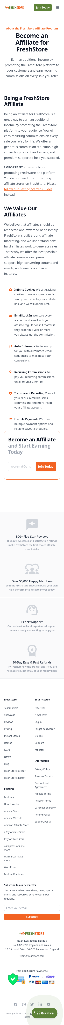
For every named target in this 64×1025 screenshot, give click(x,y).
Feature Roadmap (14, 874)
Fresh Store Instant (14, 777)
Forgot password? (45, 728)
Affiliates (40, 749)
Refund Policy (42, 814)
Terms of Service (44, 776)
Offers (7, 756)
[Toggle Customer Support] (44, 1013)
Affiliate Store (11, 811)
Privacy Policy (42, 769)
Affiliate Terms (43, 793)
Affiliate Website (13, 818)
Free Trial (40, 708)
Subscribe (32, 916)
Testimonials (11, 708)
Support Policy (43, 821)
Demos (8, 742)
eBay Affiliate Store (14, 832)
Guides (39, 735)
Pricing (8, 728)
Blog (6, 763)
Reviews (8, 721)
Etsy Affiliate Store (14, 839)
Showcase (9, 715)
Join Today (43, 7)
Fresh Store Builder (14, 770)
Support (39, 742)
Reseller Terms (43, 800)
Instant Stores (12, 735)
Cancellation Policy (45, 807)
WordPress (10, 867)
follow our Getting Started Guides (28, 189)
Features (9, 797)
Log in (38, 721)
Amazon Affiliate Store (16, 825)
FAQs (7, 749)
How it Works (11, 804)
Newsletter (41, 715)
